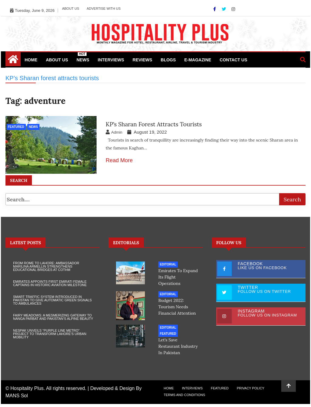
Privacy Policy (251, 391)
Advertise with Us (104, 8)
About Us (70, 8)
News (83, 57)
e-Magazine (197, 59)
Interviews (111, 59)
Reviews (142, 59)
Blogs (168, 59)
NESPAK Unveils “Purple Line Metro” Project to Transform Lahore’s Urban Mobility (49, 337)
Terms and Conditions (184, 398)
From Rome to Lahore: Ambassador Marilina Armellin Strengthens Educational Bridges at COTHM (46, 269)
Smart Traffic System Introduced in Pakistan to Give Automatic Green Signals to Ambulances (52, 303)
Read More (119, 160)
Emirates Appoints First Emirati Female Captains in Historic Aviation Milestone (50, 286)
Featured (16, 126)
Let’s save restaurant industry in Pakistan (178, 349)
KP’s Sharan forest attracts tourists (154, 124)
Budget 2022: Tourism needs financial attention (177, 310)
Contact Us (233, 59)
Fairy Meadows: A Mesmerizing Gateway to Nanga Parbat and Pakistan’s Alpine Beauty (53, 319)
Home (31, 59)
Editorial (168, 267)
